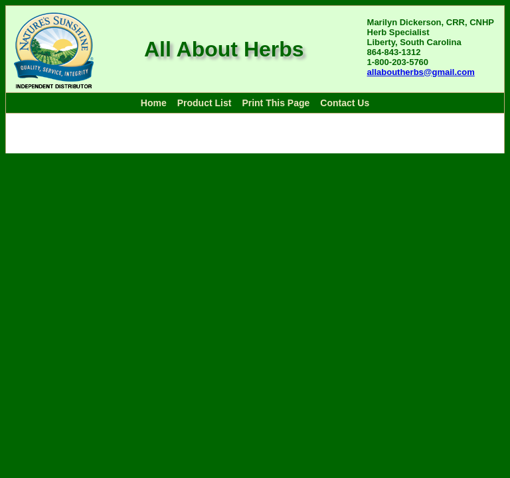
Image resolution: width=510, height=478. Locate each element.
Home (154, 103)
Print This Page (275, 103)
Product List (204, 103)
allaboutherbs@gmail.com (421, 72)
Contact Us (344, 103)
